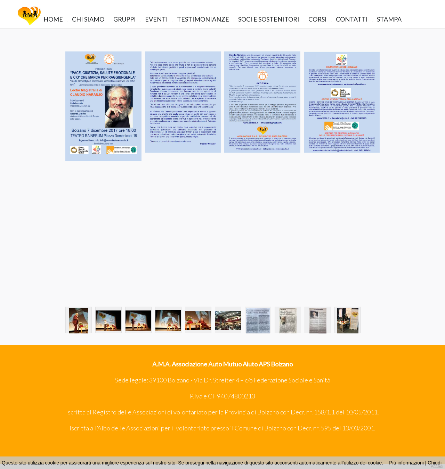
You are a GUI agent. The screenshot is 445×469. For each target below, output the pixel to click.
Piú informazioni (406, 463)
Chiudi (435, 463)
